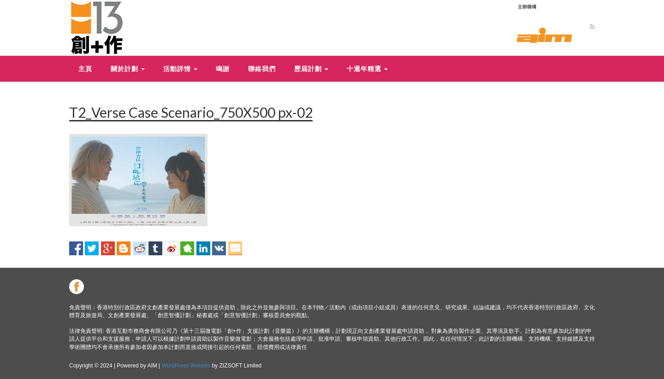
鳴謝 (223, 68)
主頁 (85, 68)
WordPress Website (186, 365)
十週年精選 (367, 68)
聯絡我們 (262, 68)
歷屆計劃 (311, 68)
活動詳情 (180, 68)
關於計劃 (128, 68)
